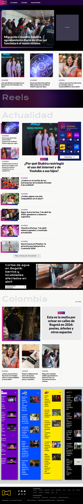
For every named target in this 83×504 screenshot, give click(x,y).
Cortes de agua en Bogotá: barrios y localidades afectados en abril (17, 273)
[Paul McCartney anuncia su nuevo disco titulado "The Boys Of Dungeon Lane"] (74, 467)
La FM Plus (35, 492)
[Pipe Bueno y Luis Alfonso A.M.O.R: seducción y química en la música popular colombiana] (30, 468)
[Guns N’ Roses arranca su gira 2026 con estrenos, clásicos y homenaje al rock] (74, 420)
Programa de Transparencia (63, 497)
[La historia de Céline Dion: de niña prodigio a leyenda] (74, 435)
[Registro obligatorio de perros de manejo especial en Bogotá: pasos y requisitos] (30, 356)
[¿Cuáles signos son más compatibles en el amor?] (10, 198)
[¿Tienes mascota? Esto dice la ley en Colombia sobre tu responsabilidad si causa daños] (70, 65)
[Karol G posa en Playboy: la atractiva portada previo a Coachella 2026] (10, 246)
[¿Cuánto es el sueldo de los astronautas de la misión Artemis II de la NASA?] (10, 182)
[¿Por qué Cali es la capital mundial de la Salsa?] (52, 414)
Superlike (41, 492)
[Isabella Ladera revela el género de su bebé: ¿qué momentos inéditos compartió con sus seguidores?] (10, 152)
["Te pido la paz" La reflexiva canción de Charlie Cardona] (52, 446)
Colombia (24, 2)
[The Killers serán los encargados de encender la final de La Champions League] (74, 450)
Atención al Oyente (36, 497)
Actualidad (13, 2)
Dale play (69, 157)
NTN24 (52, 492)
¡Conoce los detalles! (15, 287)
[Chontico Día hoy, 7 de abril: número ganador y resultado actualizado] (10, 230)
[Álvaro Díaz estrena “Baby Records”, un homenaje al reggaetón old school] (8, 433)
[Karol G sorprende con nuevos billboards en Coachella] (8, 449)
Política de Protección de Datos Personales (46, 500)
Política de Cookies (60, 500)
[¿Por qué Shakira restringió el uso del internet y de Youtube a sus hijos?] (12, 65)
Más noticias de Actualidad (27, 256)
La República (47, 492)
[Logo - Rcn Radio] (4, 2)
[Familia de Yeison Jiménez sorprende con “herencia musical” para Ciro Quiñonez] (30, 404)
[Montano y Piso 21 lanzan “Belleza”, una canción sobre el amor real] (8, 402)
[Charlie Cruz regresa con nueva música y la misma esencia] (52, 401)
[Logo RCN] (6, 492)
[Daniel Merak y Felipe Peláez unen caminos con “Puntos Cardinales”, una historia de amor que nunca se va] (30, 450)
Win (56, 492)
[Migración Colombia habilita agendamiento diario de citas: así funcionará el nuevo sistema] (28, 28)
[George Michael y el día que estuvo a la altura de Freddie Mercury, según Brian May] (74, 403)
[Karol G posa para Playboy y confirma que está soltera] (8, 417)
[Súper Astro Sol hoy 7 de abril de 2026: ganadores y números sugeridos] (10, 214)
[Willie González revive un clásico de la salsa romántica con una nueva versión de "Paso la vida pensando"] (52, 464)
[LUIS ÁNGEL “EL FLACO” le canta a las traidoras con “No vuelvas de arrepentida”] (30, 432)
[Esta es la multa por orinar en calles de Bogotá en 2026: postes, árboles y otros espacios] (22, 323)
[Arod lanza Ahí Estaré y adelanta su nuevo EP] (8, 462)
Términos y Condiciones (31, 500)
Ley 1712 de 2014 (53, 497)
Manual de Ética (45, 497)
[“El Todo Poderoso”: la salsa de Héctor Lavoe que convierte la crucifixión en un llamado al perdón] (52, 430)
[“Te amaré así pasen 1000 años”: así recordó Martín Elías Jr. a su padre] (30, 419)
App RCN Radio (35, 2)
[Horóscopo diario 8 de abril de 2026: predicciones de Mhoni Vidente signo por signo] (41, 65)
